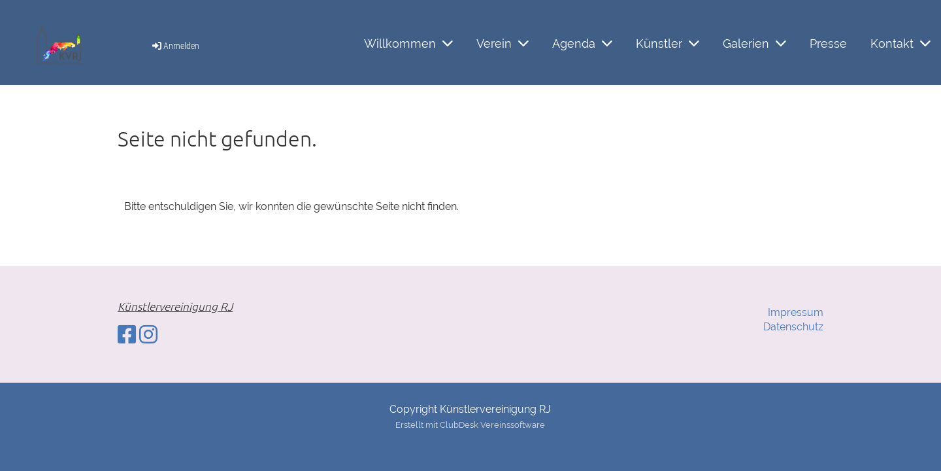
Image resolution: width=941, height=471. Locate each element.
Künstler (667, 43)
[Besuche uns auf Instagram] (148, 335)
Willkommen (408, 43)
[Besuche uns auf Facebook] (127, 335)
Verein (502, 43)
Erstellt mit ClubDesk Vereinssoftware (470, 425)
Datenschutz (793, 327)
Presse (828, 43)
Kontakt (900, 43)
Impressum (795, 312)
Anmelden (174, 46)
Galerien (754, 43)
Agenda (582, 43)
